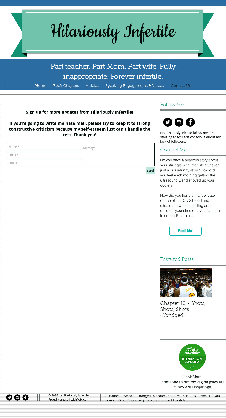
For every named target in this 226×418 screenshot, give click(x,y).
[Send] (150, 170)
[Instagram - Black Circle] (179, 122)
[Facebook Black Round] (25, 397)
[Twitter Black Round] (9, 397)
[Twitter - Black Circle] (167, 122)
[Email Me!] (185, 231)
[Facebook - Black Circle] (190, 122)
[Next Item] (205, 282)
